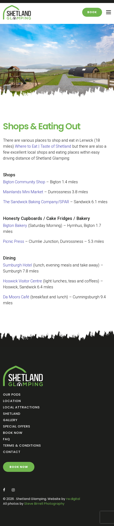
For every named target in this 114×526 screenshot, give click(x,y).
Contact (11, 452)
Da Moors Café (16, 297)
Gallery (10, 420)
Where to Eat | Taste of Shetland (43, 146)
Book (92, 12)
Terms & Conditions (22, 445)
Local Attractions (21, 407)
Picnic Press (13, 241)
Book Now (12, 432)
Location (12, 401)
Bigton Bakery (15, 225)
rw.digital (73, 499)
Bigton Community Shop (24, 182)
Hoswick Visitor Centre (22, 281)
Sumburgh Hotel (17, 265)
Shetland (11, 413)
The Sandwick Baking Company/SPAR (36, 201)
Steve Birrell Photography (43, 503)
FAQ (6, 439)
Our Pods (12, 394)
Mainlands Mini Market (23, 191)
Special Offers (16, 426)
